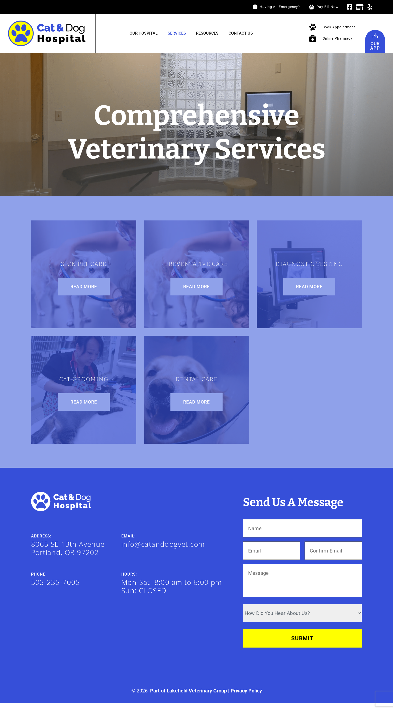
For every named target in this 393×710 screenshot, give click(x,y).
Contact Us (241, 33)
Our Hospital (144, 33)
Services (177, 33)
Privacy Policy (246, 697)
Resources (207, 33)
